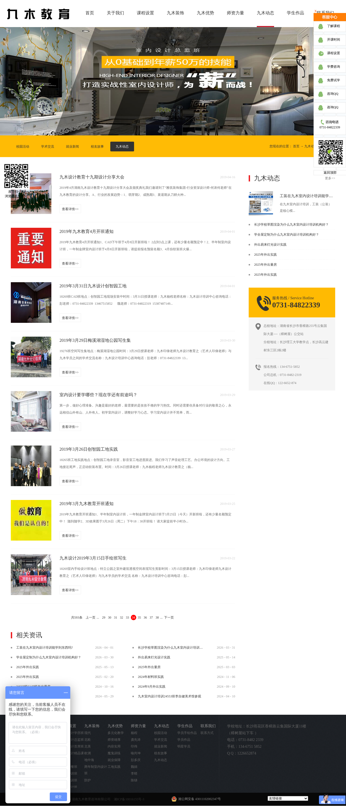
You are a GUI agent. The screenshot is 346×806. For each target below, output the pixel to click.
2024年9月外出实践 (151, 686)
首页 (89, 13)
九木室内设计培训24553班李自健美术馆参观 (169, 696)
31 (115, 617)
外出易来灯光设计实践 (270, 244)
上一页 (90, 617)
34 (133, 617)
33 (127, 617)
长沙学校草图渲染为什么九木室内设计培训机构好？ (291, 224)
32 (121, 617)
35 (139, 617)
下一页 (169, 617)
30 (109, 617)
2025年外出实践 (265, 254)
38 (157, 617)
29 (103, 617)
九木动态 (310, 146)
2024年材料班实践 (151, 677)
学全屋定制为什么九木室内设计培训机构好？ (286, 234)
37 (151, 617)
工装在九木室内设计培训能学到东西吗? (313, 196)
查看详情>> (70, 209)
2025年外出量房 (265, 264)
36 (145, 617)
